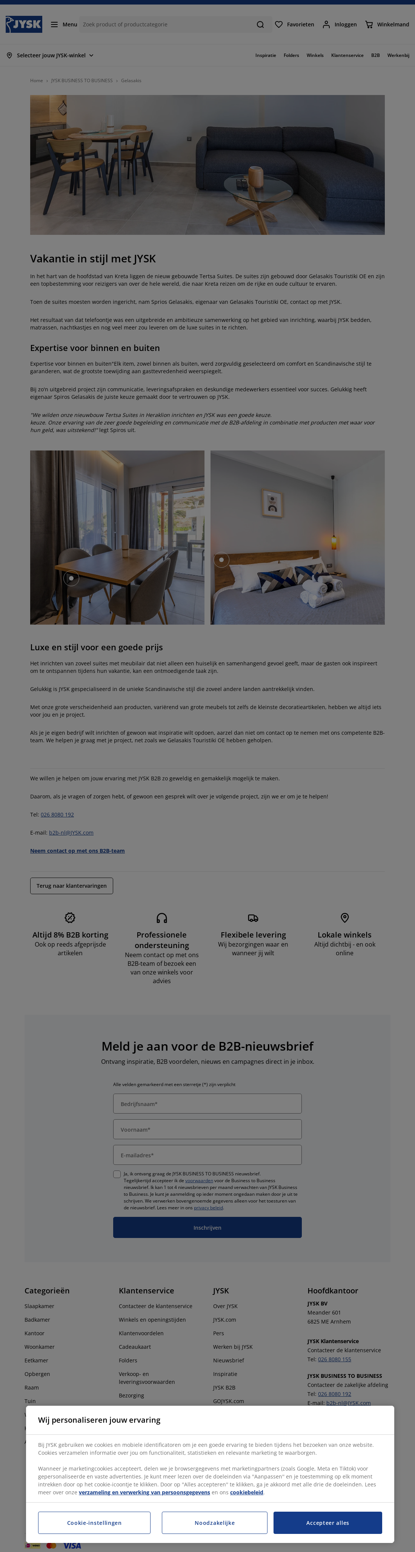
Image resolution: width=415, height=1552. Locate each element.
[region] (210, 1474)
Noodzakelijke (215, 1522)
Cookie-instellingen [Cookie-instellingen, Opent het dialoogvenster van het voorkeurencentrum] (94, 1522)
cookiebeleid (246, 1492)
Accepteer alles (327, 1522)
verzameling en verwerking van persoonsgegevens (144, 1492)
